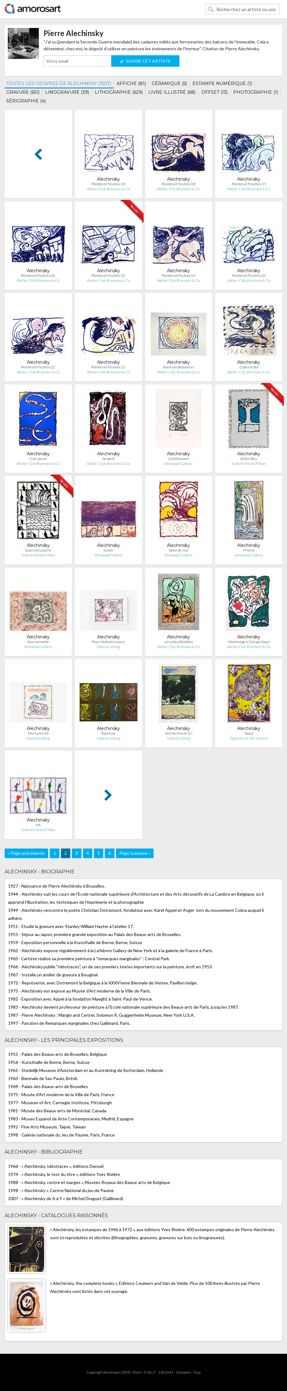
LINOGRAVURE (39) (67, 92)
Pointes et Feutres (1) (108, 367)
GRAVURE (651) (22, 92)
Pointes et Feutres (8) (179, 184)
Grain (108, 550)
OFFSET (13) (214, 92)
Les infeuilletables (178, 641)
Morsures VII (38, 733)
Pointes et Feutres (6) (38, 275)
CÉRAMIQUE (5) (169, 83)
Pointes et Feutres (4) (179, 275)
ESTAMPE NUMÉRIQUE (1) (222, 83)
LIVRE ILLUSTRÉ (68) (172, 92)
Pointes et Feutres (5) (108, 275)
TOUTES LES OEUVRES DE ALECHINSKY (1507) (58, 83)
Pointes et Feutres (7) (249, 184)
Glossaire (183, 1372)
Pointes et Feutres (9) (108, 184)
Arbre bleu (248, 458)
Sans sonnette (38, 641)
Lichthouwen (178, 458)
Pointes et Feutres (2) (38, 367)
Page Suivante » (134, 853)
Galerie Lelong (108, 646)
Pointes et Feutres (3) (249, 275)
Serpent (108, 458)
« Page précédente (26, 853)
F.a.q (197, 1372)
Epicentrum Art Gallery (249, 738)
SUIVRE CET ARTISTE (145, 61)
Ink (38, 824)
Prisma (249, 550)
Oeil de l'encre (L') (178, 733)
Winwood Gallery (178, 463)
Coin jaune (38, 458)
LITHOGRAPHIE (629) (119, 92)
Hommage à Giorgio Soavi (249, 641)
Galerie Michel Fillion (249, 463)
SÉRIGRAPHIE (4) (26, 101)
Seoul (248, 733)
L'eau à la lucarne (38, 550)
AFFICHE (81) (131, 83)
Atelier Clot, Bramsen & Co (108, 189)
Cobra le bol (248, 367)
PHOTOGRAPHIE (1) (255, 92)
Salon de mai (178, 550)
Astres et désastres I (178, 367)
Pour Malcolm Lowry (108, 641)
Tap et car (108, 733)
